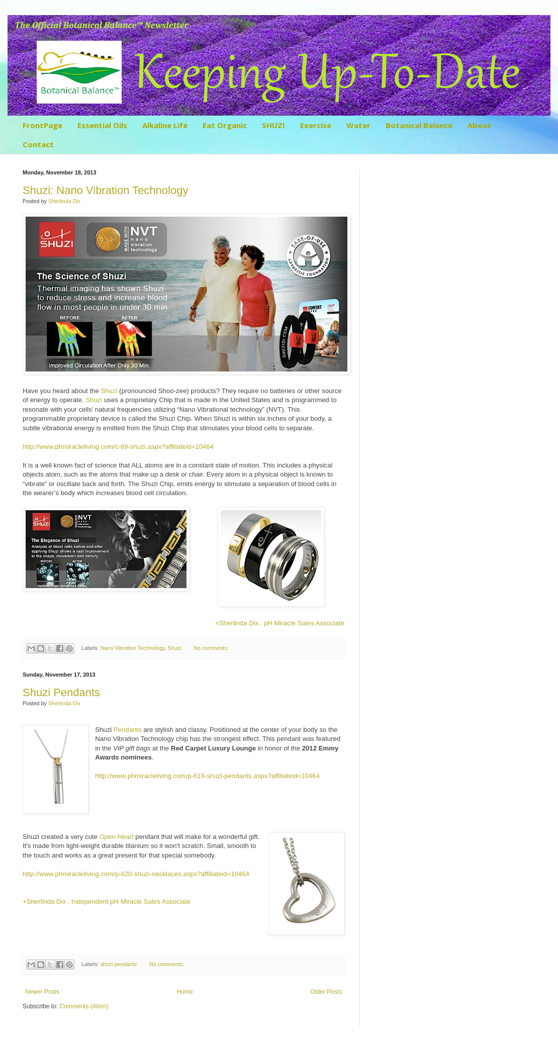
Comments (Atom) (83, 1006)
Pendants (128, 729)
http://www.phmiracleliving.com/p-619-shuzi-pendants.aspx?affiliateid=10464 (207, 776)
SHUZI (273, 125)
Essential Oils (102, 125)
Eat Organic (225, 125)
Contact (38, 144)
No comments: (211, 648)
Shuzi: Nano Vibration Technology (105, 190)
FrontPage (42, 125)
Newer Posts (42, 991)
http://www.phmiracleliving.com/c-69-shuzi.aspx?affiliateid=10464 (118, 446)
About (479, 125)
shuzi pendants (119, 964)
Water (358, 125)
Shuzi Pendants (61, 692)
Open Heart (116, 836)
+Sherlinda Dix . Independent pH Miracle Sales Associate (107, 901)
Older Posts (326, 991)
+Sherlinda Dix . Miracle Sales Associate (279, 623)
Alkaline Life (165, 125)
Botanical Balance (419, 125)
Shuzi (109, 391)
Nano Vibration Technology (133, 648)
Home (185, 991)
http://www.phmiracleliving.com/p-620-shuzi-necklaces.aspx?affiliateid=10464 (136, 874)
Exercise (315, 125)
